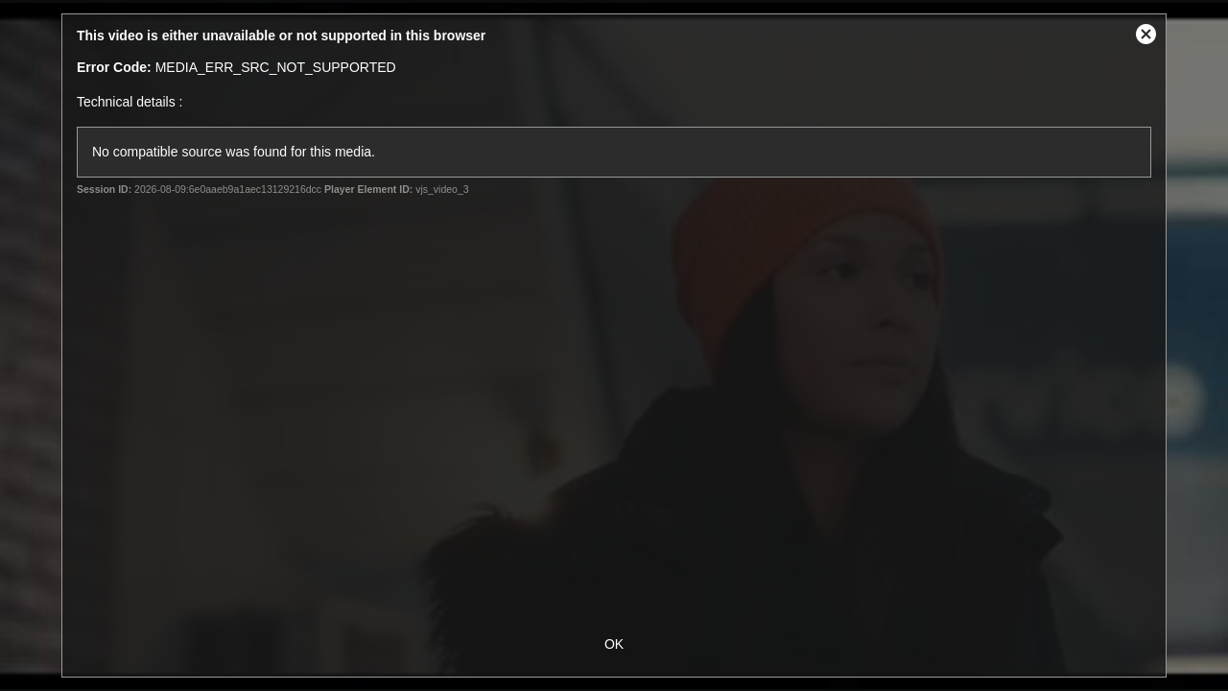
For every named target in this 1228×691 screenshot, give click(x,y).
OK (614, 644)
